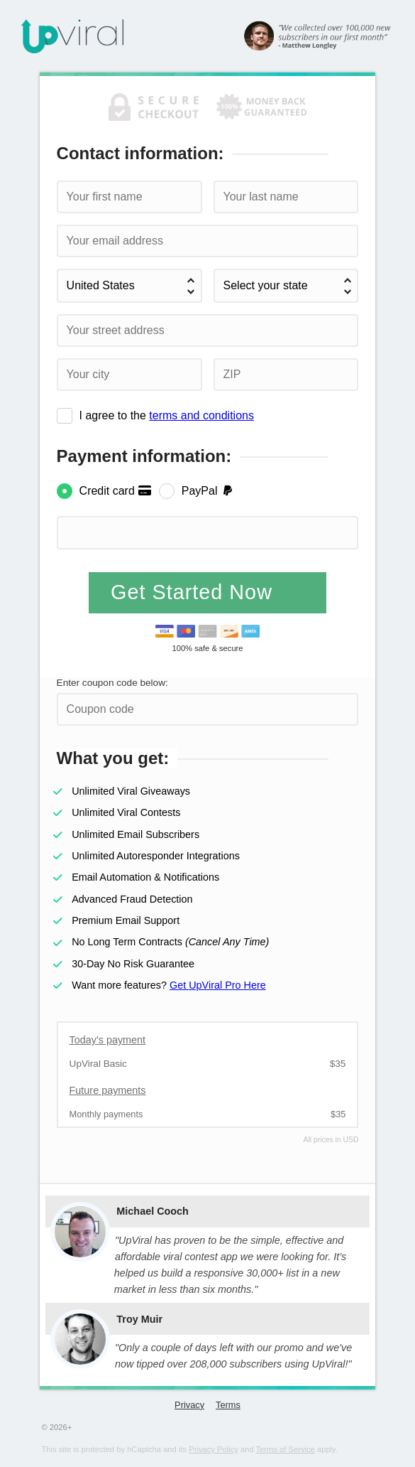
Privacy (189, 1404)
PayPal (208, 491)
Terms (228, 1404)
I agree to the (166, 415)
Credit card (116, 491)
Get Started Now (195, 592)
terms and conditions (201, 415)
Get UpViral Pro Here (218, 985)
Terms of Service (285, 1449)
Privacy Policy (213, 1449)
